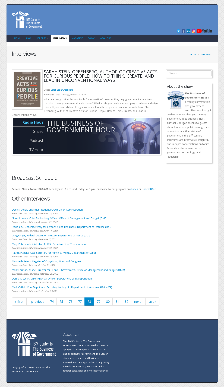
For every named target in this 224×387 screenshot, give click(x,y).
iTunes (134, 189)
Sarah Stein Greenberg (62, 89)
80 (108, 301)
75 (61, 301)
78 (89, 301)
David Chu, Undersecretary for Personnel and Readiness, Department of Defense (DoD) (62, 227)
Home (17, 38)
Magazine (77, 38)
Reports (41, 38)
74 (52, 301)
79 (98, 301)
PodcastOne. (149, 189)
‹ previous (36, 301)
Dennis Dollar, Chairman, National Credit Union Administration (47, 209)
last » (152, 301)
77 (80, 301)
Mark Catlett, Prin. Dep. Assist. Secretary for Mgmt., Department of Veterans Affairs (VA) (62, 287)
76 (70, 301)
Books (91, 38)
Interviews (60, 38)
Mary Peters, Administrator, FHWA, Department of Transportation (49, 244)
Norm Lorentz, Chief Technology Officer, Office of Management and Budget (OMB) (59, 218)
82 (126, 301)
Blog (28, 38)
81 (117, 301)
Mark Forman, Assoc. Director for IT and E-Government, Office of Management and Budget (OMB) (68, 270)
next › (138, 301)
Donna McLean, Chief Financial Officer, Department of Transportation (52, 278)
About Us (105, 38)
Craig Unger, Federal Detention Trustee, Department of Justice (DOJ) (51, 235)
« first (19, 301)
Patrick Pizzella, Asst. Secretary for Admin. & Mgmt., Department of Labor (54, 252)
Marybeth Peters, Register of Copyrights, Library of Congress (46, 261)
